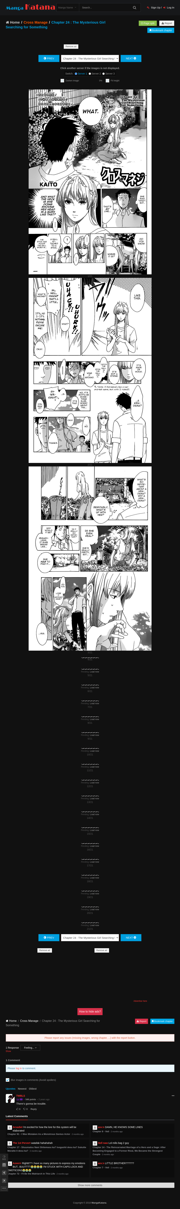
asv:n (101, 1127)
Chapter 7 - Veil (101, 1167)
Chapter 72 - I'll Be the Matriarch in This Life (31, 1173)
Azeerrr (17, 1163)
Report (167, 23)
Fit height (115, 80)
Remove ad (71, 46)
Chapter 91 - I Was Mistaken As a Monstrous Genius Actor (39, 1134)
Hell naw (103, 1143)
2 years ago (44, 1099)
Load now (94, 672)
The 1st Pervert (22, 1143)
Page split (147, 23)
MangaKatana (98, 1202)
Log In (168, 7)
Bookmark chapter (161, 30)
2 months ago (78, 1134)
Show (8, 1051)
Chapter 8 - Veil (101, 1131)
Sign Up (153, 7)
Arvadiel (17, 1127)
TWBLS (20, 1095)
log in (19, 1068)
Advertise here (140, 1001)
